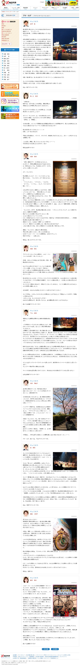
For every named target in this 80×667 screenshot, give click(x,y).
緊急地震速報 (23, 658)
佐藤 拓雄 (6, 54)
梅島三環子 (6, 58)
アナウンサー (45, 8)
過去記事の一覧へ (6, 43)
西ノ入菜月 (6, 68)
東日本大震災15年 (7, 31)
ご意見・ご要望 (74, 8)
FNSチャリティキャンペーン (50, 655)
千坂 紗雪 (6, 74)
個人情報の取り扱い (30, 655)
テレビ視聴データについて (43, 658)
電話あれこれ (6, 40)
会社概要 (15, 655)
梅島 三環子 (34, 514)
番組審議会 (31, 656)
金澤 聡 (6, 56)
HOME (3, 11)
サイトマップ (39, 655)
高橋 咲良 (6, 65)
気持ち (4, 25)
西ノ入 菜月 (34, 96)
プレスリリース (63, 656)
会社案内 (65, 8)
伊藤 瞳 (6, 72)
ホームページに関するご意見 (64, 655)
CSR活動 (15, 656)
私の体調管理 (6, 35)
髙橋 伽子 (6, 79)
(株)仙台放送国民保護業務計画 (51, 656)
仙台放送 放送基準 (40, 656)
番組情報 (25, 8)
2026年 (4, 36)
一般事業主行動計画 (31, 658)
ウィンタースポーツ (7, 33)
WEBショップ (55, 8)
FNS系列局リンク (54, 658)
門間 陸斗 (6, 77)
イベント (35, 8)
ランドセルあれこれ (7, 29)
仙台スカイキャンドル (23, 656)
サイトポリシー (21, 655)
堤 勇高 (6, 70)
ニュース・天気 (16, 8)
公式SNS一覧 (16, 658)
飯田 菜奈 (6, 61)
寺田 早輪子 (34, 383)
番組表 (6, 8)
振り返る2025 (6, 38)
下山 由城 (6, 63)
